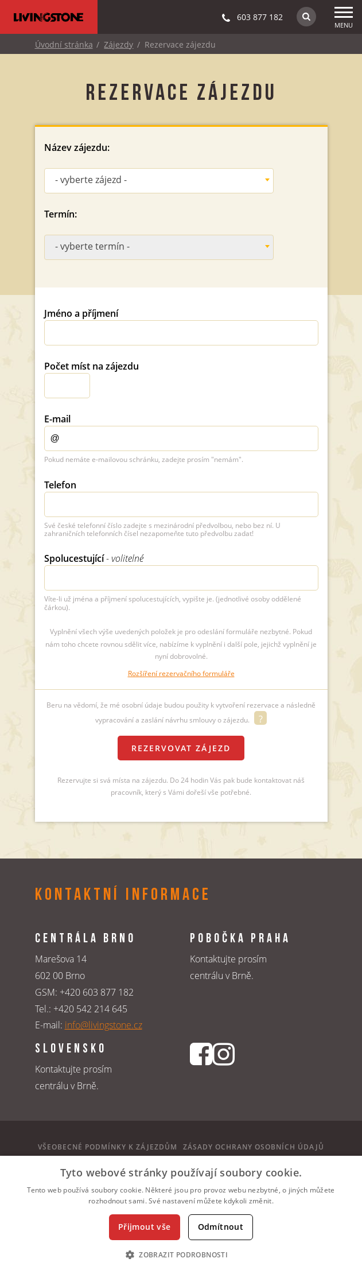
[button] (181, 1254)
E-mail (57, 419)
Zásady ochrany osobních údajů (253, 1147)
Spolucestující (93, 558)
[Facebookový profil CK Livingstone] (201, 1073)
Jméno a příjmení (81, 313)
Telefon (60, 485)
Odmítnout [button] (221, 1226)
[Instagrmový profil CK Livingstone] (223, 1073)
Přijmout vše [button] (144, 1226)
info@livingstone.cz (103, 1025)
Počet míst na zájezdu (91, 366)
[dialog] (181, 1215)
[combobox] (159, 180)
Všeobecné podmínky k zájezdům (107, 1147)
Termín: (60, 214)
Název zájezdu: (77, 147)
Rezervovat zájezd (181, 748)
